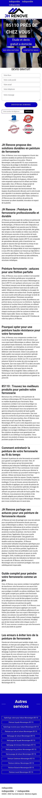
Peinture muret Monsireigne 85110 (21, 772)
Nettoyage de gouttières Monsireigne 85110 (21, 749)
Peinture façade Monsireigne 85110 (21, 722)
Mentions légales (31, 794)
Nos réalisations (11, 50)
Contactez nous (31, 50)
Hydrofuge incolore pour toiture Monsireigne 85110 (21, 727)
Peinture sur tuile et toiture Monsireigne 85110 (21, 731)
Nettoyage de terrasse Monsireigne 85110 (21, 745)
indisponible (14, 1)
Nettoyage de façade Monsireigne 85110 (21, 740)
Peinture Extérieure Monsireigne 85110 (21, 759)
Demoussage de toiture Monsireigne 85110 (21, 754)
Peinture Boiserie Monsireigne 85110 (21, 768)
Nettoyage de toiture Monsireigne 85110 (21, 736)
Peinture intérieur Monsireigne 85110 (21, 763)
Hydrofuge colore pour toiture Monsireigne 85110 (21, 718)
